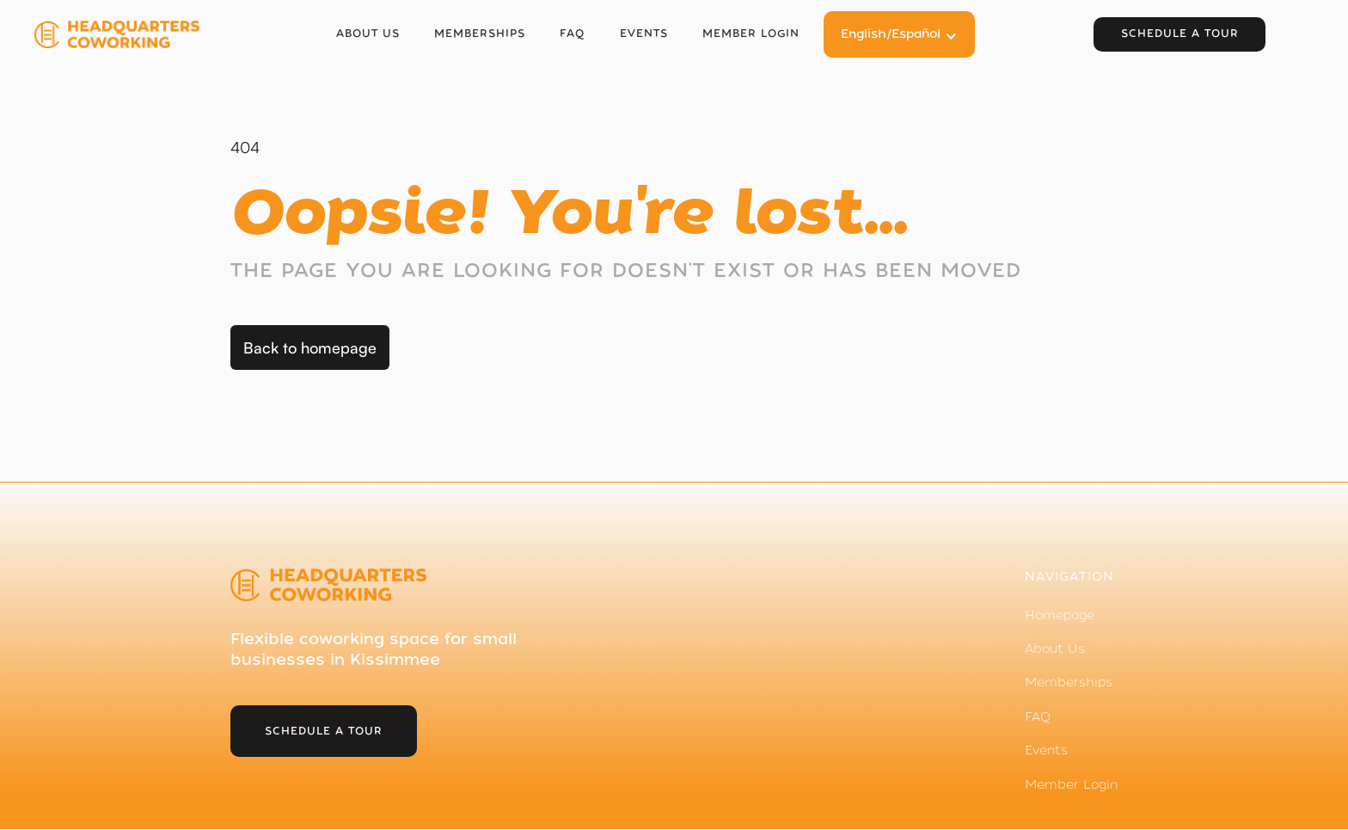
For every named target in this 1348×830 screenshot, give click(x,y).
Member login (751, 34)
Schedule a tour (1180, 34)
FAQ (572, 34)
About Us (368, 34)
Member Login (1071, 784)
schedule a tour (324, 731)
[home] (120, 34)
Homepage (1059, 615)
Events (644, 34)
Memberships (479, 34)
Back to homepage (310, 347)
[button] (899, 34)
